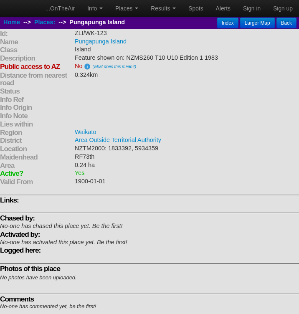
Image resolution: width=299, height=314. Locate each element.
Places (126, 8)
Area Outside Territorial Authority (118, 140)
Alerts (223, 8)
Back (286, 23)
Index (228, 23)
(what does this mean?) (114, 66)
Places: (44, 22)
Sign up (283, 8)
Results (163, 8)
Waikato (85, 132)
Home (11, 22)
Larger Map (257, 23)
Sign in (252, 8)
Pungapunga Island (101, 41)
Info (95, 8)
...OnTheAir (60, 8)
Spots (195, 8)
